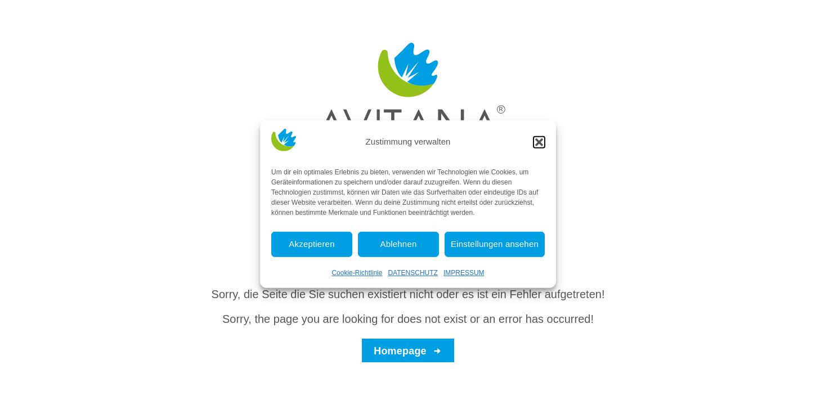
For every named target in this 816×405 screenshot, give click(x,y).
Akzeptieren (311, 248)
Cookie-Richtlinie (356, 277)
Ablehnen (398, 248)
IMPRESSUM (464, 277)
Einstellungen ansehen (495, 248)
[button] (539, 146)
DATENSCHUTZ (412, 277)
